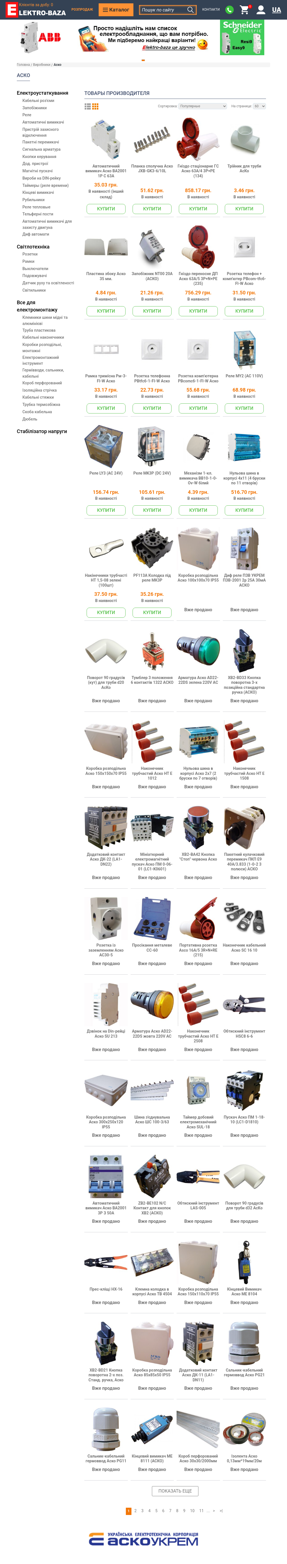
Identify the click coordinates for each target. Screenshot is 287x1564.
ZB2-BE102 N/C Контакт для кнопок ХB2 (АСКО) (152, 1208)
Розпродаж (82, 9)
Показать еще (175, 1491)
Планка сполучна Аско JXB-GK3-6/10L (152, 168)
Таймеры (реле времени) (45, 185)
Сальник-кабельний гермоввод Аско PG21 (244, 1372)
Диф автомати (35, 234)
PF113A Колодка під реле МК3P (152, 578)
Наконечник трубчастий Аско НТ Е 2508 (198, 1036)
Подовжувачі (34, 275)
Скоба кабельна (37, 412)
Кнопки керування (39, 156)
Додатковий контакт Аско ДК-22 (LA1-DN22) (106, 859)
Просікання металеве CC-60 (152, 947)
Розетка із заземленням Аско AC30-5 (106, 950)
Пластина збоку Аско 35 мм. (106, 276)
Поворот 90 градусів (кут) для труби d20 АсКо (106, 682)
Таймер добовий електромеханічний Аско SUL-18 (198, 1122)
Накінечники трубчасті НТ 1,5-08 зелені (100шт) (106, 580)
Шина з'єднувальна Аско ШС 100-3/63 (152, 1119)
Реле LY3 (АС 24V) (106, 473)
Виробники (41, 65)
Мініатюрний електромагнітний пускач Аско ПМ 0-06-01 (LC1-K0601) (152, 862)
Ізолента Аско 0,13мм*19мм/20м (244, 1458)
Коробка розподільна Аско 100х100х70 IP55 (198, 578)
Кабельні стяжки (38, 397)
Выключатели (35, 268)
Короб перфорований (42, 383)
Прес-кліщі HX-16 (106, 1289)
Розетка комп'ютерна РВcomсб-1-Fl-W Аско (198, 378)
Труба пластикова (38, 330)
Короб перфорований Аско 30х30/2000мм (198, 1458)
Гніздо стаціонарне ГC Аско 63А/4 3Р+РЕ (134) (198, 171)
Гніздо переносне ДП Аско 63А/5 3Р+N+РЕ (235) (198, 278)
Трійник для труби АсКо (244, 168)
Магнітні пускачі (37, 171)
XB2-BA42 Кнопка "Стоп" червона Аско (198, 857)
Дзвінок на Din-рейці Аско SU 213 (106, 1033)
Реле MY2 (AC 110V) (244, 376)
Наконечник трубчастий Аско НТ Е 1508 (244, 773)
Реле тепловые (36, 207)
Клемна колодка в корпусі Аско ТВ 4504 (152, 1291)
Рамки (28, 261)
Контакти (211, 9)
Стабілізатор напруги (42, 431)
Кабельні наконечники (43, 337)
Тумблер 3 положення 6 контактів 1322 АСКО (152, 680)
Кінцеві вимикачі (38, 192)
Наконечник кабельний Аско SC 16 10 (244, 947)
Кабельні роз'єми (38, 100)
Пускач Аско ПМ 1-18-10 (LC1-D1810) (244, 1119)
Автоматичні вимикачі (43, 122)
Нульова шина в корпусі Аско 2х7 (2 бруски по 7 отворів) (198, 773)
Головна (23, 65)
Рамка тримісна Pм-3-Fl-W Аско (106, 378)
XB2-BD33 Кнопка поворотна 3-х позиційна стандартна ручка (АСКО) (244, 685)
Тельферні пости (37, 214)
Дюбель (29, 419)
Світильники (34, 290)
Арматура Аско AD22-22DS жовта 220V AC (152, 1033)
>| (221, 1511)
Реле (26, 115)
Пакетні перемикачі (40, 142)
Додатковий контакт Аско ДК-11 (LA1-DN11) (198, 1375)
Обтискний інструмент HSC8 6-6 (244, 1033)
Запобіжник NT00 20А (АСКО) (152, 276)
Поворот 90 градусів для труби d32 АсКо (244, 1205)
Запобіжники (34, 108)
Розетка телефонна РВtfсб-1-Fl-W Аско (152, 378)
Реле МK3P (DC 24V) (152, 473)
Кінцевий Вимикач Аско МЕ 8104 (244, 1291)
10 (192, 1511)
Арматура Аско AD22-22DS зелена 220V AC (198, 680)
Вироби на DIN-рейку (41, 178)
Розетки (30, 254)
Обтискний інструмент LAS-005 (198, 1205)
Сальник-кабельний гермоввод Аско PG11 (105, 1458)
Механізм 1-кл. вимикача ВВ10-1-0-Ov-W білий (198, 478)
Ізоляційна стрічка (39, 390)
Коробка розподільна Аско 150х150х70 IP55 (106, 771)
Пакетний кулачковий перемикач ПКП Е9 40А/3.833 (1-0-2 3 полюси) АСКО (244, 862)
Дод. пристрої (35, 163)
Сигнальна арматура (41, 149)
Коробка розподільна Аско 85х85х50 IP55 (152, 1372)
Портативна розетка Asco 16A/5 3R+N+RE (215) (198, 950)
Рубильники (33, 199)
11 (201, 1511)
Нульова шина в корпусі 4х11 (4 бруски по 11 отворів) (244, 478)
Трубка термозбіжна (41, 404)
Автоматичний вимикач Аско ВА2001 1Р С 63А (106, 171)
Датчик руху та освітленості (48, 283)
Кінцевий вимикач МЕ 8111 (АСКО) (152, 1458)
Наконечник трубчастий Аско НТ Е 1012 (152, 773)
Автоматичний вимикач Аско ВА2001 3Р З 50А (106, 1208)
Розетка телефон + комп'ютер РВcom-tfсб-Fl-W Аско (244, 278)
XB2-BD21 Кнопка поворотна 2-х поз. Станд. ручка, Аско (106, 1375)
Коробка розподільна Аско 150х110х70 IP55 (198, 1291)
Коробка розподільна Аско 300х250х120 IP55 (106, 1122)
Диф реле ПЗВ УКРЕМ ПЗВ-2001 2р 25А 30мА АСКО (244, 580)
